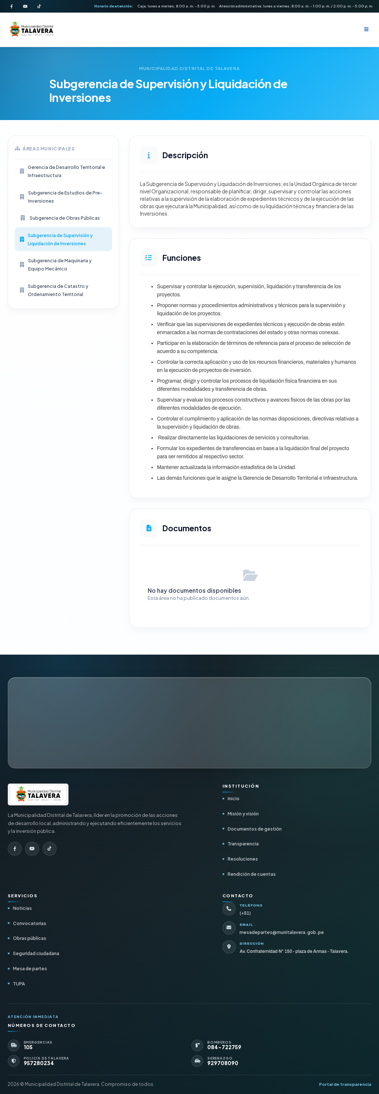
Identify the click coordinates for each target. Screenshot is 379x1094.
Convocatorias (29, 923)
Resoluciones (243, 859)
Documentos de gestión (255, 829)
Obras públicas (29, 938)
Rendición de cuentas (252, 874)
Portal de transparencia (345, 1084)
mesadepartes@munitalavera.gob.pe (281, 932)
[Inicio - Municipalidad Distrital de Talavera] (31, 30)
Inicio (233, 798)
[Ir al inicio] (38, 794)
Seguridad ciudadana (36, 953)
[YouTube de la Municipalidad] (25, 6)
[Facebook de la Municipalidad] (11, 6)
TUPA (19, 984)
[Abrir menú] (366, 29)
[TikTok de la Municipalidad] (38, 6)
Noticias (22, 908)
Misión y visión (243, 814)
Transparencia (243, 844)
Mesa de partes (30, 968)
